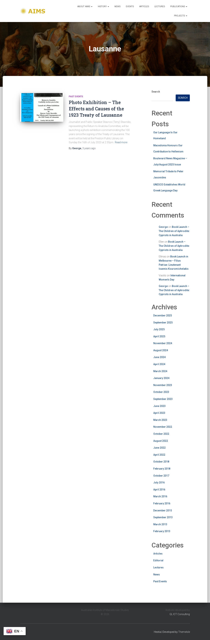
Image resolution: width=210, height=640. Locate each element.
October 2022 (161, 433)
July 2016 (159, 482)
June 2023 (159, 406)
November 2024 (162, 343)
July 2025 (159, 329)
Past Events (76, 96)
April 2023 (159, 412)
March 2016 (160, 496)
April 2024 (159, 364)
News (117, 6)
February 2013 (161, 531)
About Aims (84, 6)
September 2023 (163, 399)
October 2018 (161, 461)
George (163, 226)
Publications (178, 6)
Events (130, 6)
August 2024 (160, 350)
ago (89, 148)
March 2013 (160, 524)
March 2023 (160, 419)
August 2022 (160, 440)
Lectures (159, 6)
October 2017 (161, 475)
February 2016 (161, 503)
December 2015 (162, 510)
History (103, 6)
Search (155, 91)
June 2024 (159, 357)
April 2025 (159, 336)
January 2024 (161, 378)
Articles (144, 6)
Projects (180, 15)
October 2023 (161, 392)
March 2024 (160, 371)
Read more (121, 142)
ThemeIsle (184, 631)
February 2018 (161, 468)
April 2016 (159, 489)
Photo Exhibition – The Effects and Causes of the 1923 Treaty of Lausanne (96, 108)
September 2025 (163, 322)
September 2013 (163, 517)
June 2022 (159, 447)
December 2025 (162, 315)
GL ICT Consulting (180, 614)
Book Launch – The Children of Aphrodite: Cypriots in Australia (174, 230)
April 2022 (159, 454)
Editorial (158, 560)
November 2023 (162, 385)
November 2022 (162, 426)
